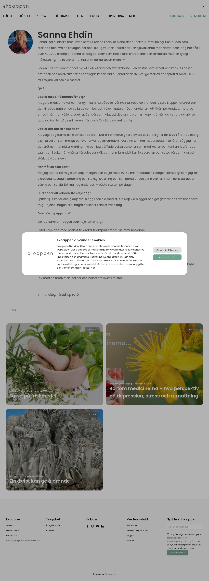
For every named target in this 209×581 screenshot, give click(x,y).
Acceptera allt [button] (167, 257)
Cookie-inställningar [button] (167, 250)
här (93, 267)
